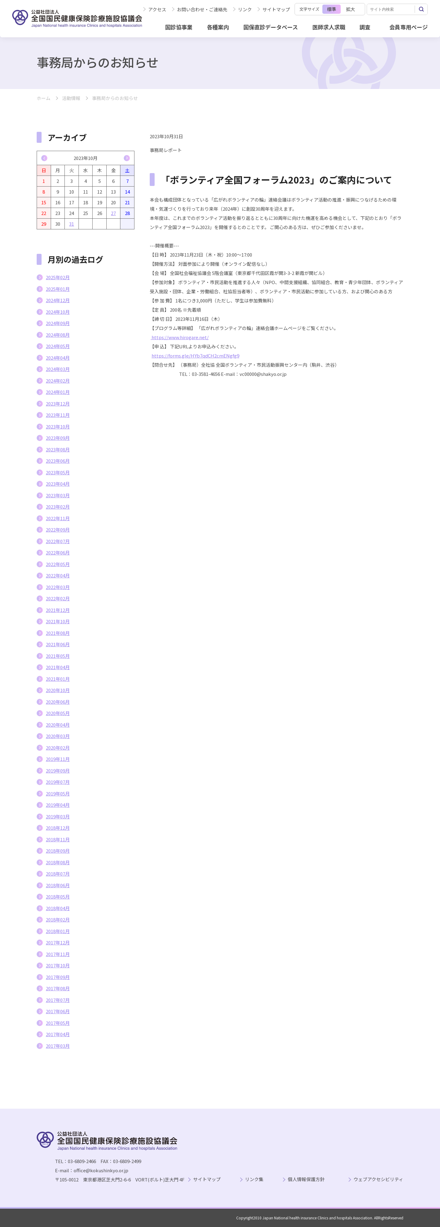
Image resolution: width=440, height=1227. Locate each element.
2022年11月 (58, 518)
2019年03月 (58, 816)
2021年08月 (58, 633)
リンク (245, 9)
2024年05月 (58, 346)
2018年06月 (58, 885)
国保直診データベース (270, 27)
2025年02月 (58, 277)
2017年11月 (58, 954)
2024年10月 (58, 312)
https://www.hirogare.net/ (180, 337)
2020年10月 (58, 690)
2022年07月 (58, 541)
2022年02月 (58, 598)
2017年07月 (58, 1000)
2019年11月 (58, 759)
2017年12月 (58, 942)
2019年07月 (58, 782)
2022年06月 (58, 552)
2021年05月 (58, 656)
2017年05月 (58, 1023)
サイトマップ (276, 9)
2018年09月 (58, 850)
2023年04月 (58, 483)
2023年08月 (58, 449)
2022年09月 (58, 529)
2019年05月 (58, 793)
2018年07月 (58, 873)
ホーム (43, 98)
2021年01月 (58, 679)
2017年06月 (58, 1011)
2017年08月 (58, 988)
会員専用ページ (408, 27)
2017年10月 (58, 965)
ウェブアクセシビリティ (378, 1179)
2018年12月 (58, 828)
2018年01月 (58, 931)
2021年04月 (58, 667)
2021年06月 (58, 644)
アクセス (157, 9)
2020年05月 (58, 713)
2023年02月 (58, 506)
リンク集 (254, 1179)
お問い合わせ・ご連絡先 (202, 9)
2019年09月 (58, 770)
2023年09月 (58, 438)
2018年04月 (58, 908)
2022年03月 (58, 587)
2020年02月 (58, 747)
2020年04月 (58, 724)
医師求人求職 (328, 27)
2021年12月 (58, 610)
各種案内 (218, 27)
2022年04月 (58, 575)
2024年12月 (58, 300)
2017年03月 (58, 1046)
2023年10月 (58, 426)
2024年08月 (58, 335)
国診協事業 (179, 27)
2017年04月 (58, 1034)
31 (71, 224)
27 (113, 213)
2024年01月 (58, 392)
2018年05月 (58, 896)
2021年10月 (58, 621)
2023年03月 (58, 495)
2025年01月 (58, 289)
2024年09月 (58, 323)
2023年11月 (58, 415)
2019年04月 (58, 805)
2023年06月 (58, 461)
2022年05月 (58, 564)
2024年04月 (58, 357)
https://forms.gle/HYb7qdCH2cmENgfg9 (195, 355)
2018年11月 (58, 839)
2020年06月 (58, 702)
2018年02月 (58, 919)
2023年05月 (58, 472)
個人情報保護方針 (306, 1179)
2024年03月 (58, 369)
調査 (364, 27)
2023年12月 (58, 403)
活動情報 (71, 98)
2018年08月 (58, 862)
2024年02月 (58, 380)
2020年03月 (58, 736)
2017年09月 (58, 977)
